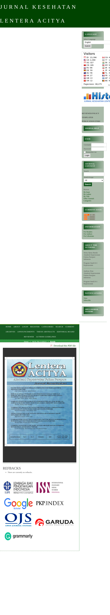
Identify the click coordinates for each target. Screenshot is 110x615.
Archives (10, 332)
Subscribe (87, 300)
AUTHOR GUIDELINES (46, 337)
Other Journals (89, 199)
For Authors (88, 234)
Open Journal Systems (91, 310)
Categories (87, 201)
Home (8, 327)
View (85, 298)
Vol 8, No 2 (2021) (39, 341)
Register (35, 327)
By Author (87, 194)
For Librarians (89, 236)
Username (87, 145)
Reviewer (29, 337)
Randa (52, 341)
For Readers (88, 232)
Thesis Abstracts (46, 332)
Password (87, 149)
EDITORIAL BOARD (65, 332)
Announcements (26, 332)
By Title (87, 196)
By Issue (87, 192)
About (16, 327)
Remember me (91, 152)
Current (69, 327)
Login (25, 327)
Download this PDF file (65, 345)
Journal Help (92, 128)
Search (59, 327)
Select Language (90, 39)
